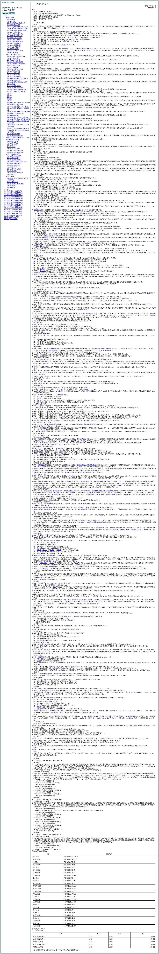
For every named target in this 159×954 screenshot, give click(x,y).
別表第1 (63, 45)
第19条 (55, 692)
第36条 (90, 600)
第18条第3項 (38, 692)
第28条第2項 (42, 465)
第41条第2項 (54, 710)
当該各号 (74, 32)
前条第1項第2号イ (40, 245)
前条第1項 (40, 402)
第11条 (39, 550)
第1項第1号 (43, 557)
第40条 (42, 356)
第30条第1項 (92, 465)
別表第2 (56, 674)
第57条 (39, 661)
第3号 (45, 239)
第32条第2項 (48, 509)
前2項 (144, 276)
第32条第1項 (71, 491)
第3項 (61, 191)
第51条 (39, 707)
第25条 (102, 716)
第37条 (41, 485)
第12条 (44, 550)
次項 (72, 441)
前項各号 (43, 271)
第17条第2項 (45, 773)
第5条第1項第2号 (89, 424)
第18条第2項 (57, 492)
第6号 (52, 563)
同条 (94, 710)
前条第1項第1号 (48, 236)
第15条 (36, 444)
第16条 (42, 444)
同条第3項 (53, 712)
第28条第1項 (42, 439)
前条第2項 (45, 359)
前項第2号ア (38, 210)
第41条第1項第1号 (42, 640)
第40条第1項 (132, 716)
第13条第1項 (81, 439)
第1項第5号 (59, 228)
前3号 (43, 345)
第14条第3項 (53, 424)
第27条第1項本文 (119, 716)
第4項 (47, 692)
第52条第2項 (42, 657)
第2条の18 (84, 48)
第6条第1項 (45, 481)
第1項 (42, 274)
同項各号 (68, 245)
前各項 (36, 734)
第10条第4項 (55, 348)
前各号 (39, 269)
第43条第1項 (70, 613)
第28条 (97, 481)
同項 (108, 293)
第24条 (96, 716)
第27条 (43, 537)
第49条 (57, 716)
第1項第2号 (43, 563)
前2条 (39, 249)
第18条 (39, 291)
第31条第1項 (91, 492)
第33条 (115, 492)
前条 (44, 282)
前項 (35, 120)
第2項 (64, 298)
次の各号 (53, 32)
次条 (77, 48)
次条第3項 (64, 313)
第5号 (58, 236)
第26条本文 (109, 716)
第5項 (62, 710)
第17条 (49, 444)
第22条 (52, 550)
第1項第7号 (50, 566)
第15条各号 (43, 372)
